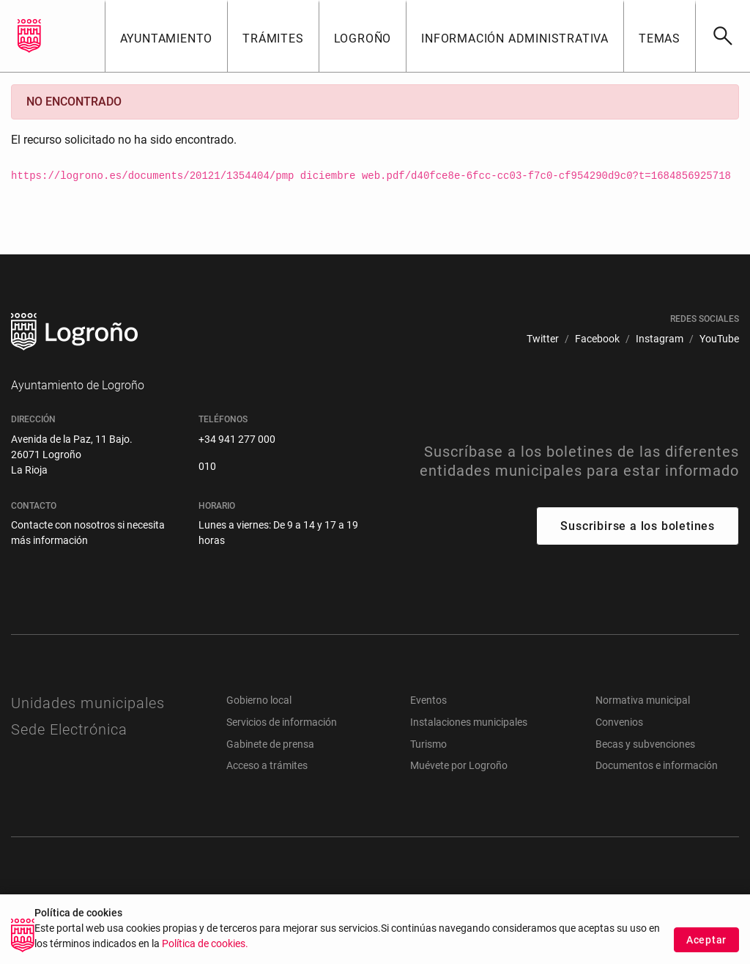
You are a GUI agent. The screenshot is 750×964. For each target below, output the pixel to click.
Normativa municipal (642, 700)
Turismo (428, 744)
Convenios (619, 722)
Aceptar (706, 942)
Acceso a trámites (267, 765)
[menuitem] (543, 339)
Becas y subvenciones (645, 744)
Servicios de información (281, 722)
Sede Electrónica (69, 729)
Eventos (428, 700)
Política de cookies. (205, 947)
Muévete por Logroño (459, 765)
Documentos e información (656, 765)
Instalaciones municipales (468, 722)
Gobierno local (259, 700)
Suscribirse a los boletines (637, 526)
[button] (166, 36)
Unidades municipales (88, 703)
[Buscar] (722, 36)
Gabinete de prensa (270, 744)
